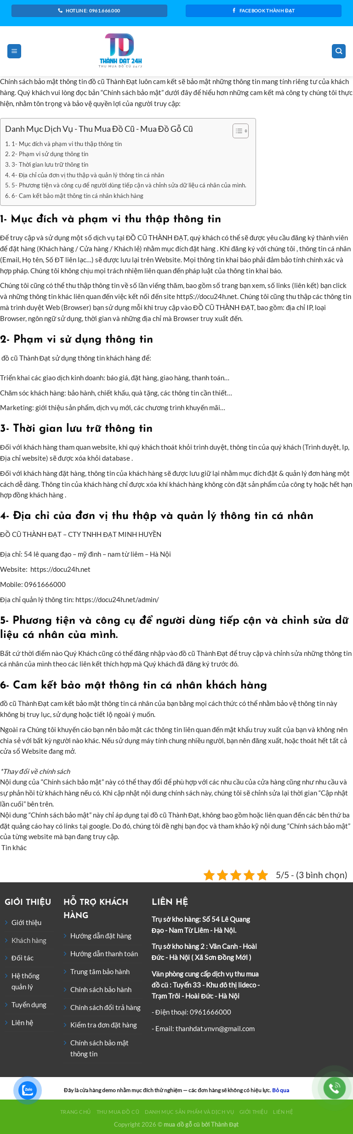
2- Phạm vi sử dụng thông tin (49, 154)
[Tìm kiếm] (339, 51)
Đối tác (22, 957)
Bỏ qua (280, 1090)
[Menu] (14, 51)
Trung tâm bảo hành (100, 971)
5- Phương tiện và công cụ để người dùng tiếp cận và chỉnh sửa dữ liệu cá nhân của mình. (128, 185)
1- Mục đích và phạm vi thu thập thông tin (66, 143)
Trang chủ (75, 1112)
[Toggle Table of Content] (236, 131)
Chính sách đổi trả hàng (105, 1007)
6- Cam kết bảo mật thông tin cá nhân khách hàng (77, 195)
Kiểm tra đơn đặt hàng (103, 1025)
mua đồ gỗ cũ (182, 1124)
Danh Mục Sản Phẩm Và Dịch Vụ (189, 1112)
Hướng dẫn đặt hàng (100, 935)
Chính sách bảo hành (100, 989)
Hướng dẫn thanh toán (104, 953)
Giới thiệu (26, 922)
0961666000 (210, 1012)
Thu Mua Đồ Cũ (118, 1112)
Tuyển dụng (28, 1004)
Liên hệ (22, 1022)
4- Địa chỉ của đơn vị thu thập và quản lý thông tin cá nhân (87, 175)
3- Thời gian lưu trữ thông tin (49, 164)
